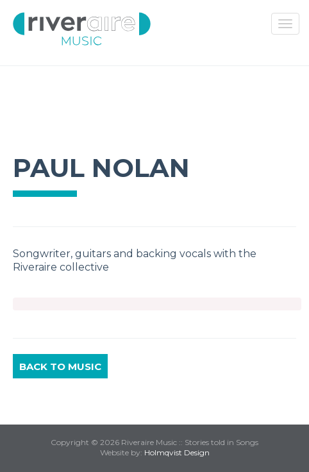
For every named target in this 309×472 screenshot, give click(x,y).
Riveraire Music (82, 28)
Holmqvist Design (177, 452)
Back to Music (60, 366)
